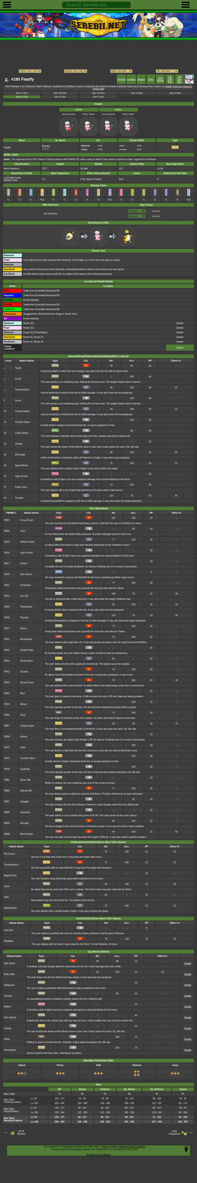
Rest (22, 693)
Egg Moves (160, 79)
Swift (6, 897)
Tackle (18, 368)
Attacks (141, 79)
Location (131, 79)
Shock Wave (26, 661)
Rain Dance (26, 574)
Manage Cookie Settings (132, 1146)
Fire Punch (9, 854)
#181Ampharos (174, 1132)
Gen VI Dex (137, 93)
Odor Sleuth (10, 1017)
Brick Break (26, 639)
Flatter (7, 1039)
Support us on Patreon (98, 1154)
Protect (23, 563)
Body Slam (9, 974)
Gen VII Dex (98, 93)
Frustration (25, 585)
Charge (19, 444)
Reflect (7, 1006)
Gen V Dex (175, 93)
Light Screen (21, 476)
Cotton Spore (22, 433)
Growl (18, 379)
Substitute (25, 812)
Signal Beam (21, 465)
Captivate (25, 769)
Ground (155, 216)
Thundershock (22, 389)
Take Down (9, 963)
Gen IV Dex (22, 97)
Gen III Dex (60, 97)
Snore (7, 886)
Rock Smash (26, 834)
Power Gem (21, 487)
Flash (23, 747)
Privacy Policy (109, 1146)
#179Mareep (21, 1132)
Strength (24, 823)
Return (23, 628)
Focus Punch (27, 520)
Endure (24, 736)
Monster (156, 211)
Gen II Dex (98, 97)
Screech (8, 996)
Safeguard (9, 985)
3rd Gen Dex (179, 79)
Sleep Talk (25, 780)
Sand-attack (10, 1050)
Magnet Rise (10, 875)
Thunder (19, 498)
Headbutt (8, 941)
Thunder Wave (22, 422)
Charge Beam (27, 726)
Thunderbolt (26, 607)
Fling (22, 715)
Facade (24, 671)
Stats (151, 79)
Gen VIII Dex (60, 93)
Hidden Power (27, 542)
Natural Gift (26, 790)
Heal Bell (8, 930)
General (121, 79)
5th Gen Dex (170, 79)
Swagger (24, 801)
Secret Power (27, 682)
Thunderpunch (11, 864)
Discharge (20, 454)
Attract (23, 704)
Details (179, 347)
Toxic (22, 531)
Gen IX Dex (22, 93)
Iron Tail (24, 596)
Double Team (27, 650)
